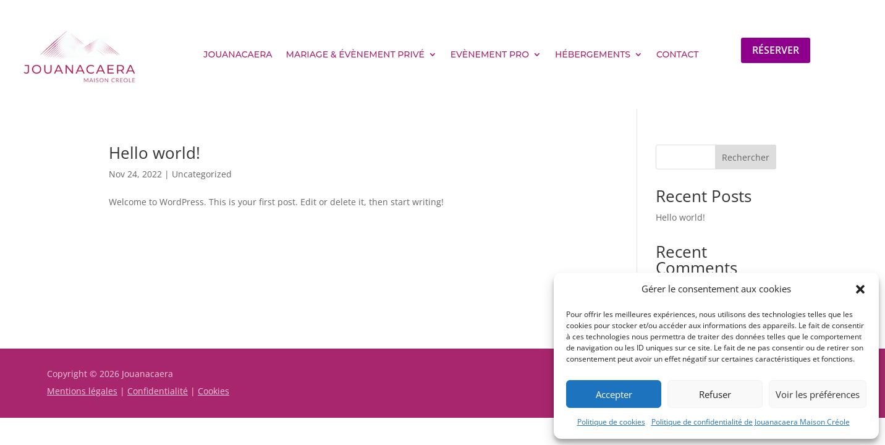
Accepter (614, 394)
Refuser (715, 394)
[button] (860, 289)
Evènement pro (490, 54)
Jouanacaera (237, 54)
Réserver (775, 50)
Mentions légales (82, 391)
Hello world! (154, 153)
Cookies (213, 391)
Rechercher (745, 157)
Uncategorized (202, 174)
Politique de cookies (611, 422)
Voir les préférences (818, 394)
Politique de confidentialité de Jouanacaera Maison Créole (750, 422)
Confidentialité (157, 391)
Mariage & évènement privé (355, 54)
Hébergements (592, 54)
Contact (677, 54)
